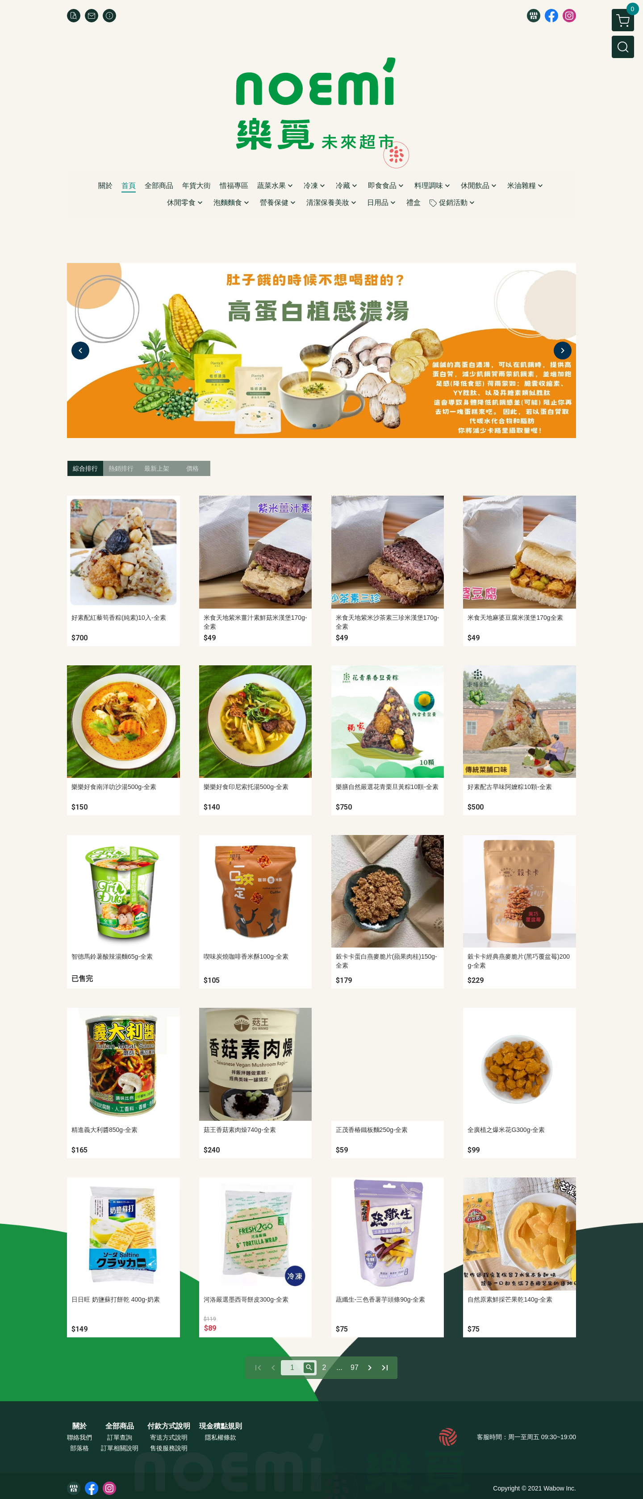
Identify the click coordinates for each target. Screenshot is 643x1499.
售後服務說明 (169, 1448)
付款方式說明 (168, 1426)
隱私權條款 (220, 1437)
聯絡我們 (79, 1437)
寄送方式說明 (169, 1437)
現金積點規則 (220, 1426)
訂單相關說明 (119, 1448)
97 (355, 1367)
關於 (79, 1426)
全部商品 (119, 1426)
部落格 (79, 1448)
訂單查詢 (119, 1437)
